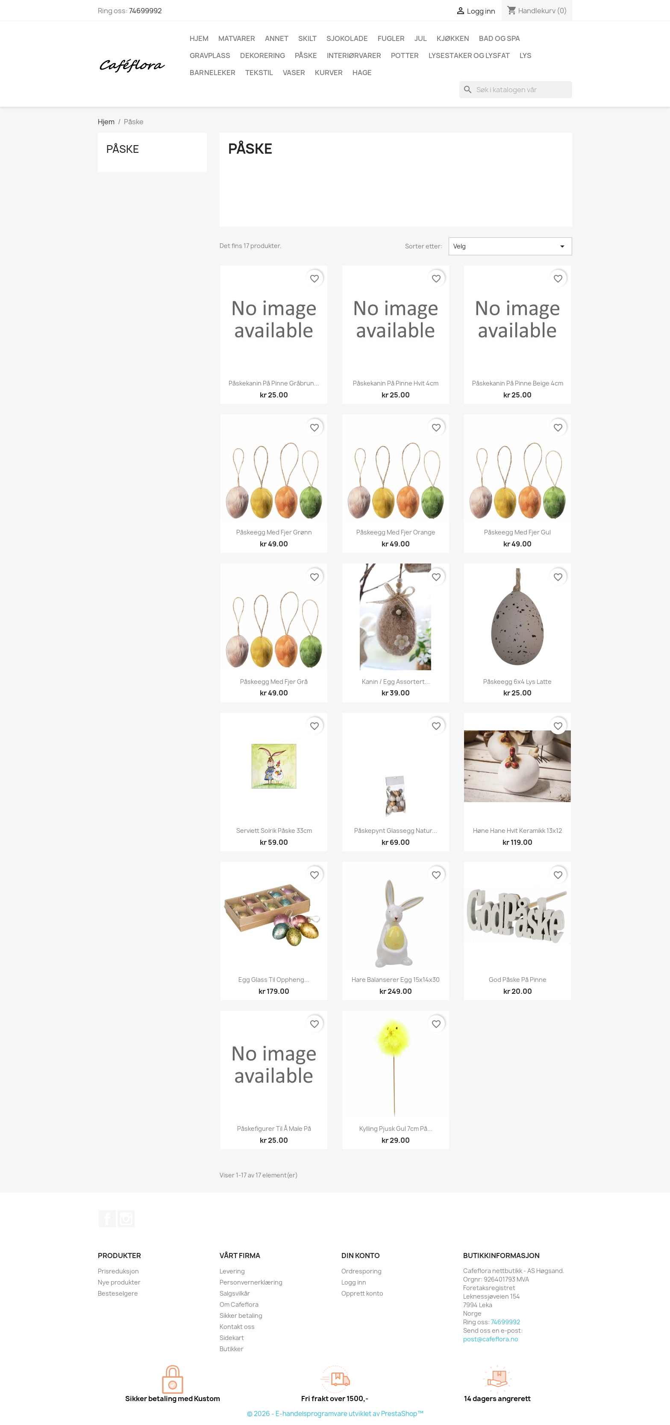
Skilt (307, 38)
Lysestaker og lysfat (469, 55)
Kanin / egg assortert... (396, 681)
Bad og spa (499, 38)
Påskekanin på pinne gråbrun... (274, 383)
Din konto (360, 1255)
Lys (526, 55)
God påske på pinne (518, 979)
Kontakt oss (237, 1327)
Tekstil (259, 72)
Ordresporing (361, 1271)
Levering (232, 1271)
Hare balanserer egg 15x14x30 (396, 979)
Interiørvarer (354, 55)
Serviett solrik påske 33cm (274, 830)
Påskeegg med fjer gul (517, 532)
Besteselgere (118, 1293)
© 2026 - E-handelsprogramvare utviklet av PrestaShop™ (335, 1413)
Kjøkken (453, 38)
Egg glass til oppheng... (273, 979)
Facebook (107, 1218)
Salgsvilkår (235, 1293)
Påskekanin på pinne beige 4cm (517, 383)
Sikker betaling (241, 1315)
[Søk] (515, 89)
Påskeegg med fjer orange (395, 532)
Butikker (232, 1349)
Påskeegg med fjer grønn (274, 532)
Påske (306, 55)
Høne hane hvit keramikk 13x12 (517, 830)
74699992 (145, 10)
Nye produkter (119, 1282)
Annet (276, 38)
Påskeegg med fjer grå (274, 681)
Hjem (199, 38)
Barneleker (212, 72)
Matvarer (236, 38)
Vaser (294, 72)
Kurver (329, 72)
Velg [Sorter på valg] (510, 246)
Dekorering (262, 55)
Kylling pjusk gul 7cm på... (395, 1128)
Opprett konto (362, 1293)
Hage (362, 72)
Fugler (391, 38)
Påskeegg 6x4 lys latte (517, 681)
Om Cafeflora (239, 1304)
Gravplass (210, 55)
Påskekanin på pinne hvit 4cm (395, 383)
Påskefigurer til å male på (274, 1128)
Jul (420, 38)
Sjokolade (347, 38)
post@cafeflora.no (490, 1339)
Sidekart (232, 1338)
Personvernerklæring (251, 1282)
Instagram (126, 1218)
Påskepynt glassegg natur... (395, 830)
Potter (405, 55)
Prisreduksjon (118, 1271)
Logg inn (353, 1282)
